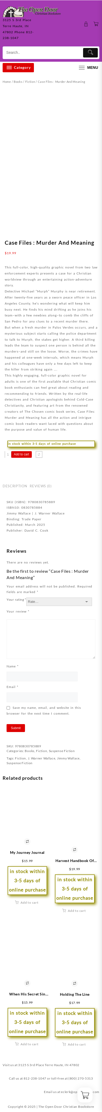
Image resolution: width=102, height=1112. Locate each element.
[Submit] (90, 52)
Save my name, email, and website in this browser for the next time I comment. (44, 710)
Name (13, 666)
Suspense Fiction (62, 751)
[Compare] (39, 454)
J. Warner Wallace (41, 758)
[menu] (88, 68)
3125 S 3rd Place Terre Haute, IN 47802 (48, 1065)
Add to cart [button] (30, 902)
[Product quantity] (8, 454)
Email (12, 687)
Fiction (30, 81)
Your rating (16, 599)
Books (18, 81)
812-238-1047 (35, 1078)
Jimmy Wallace (68, 758)
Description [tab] (15, 486)
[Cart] (96, 24)
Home (7, 81)
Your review (18, 611)
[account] (86, 24)
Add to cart (21, 454)
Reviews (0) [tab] (41, 486)
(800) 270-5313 (80, 1078)
